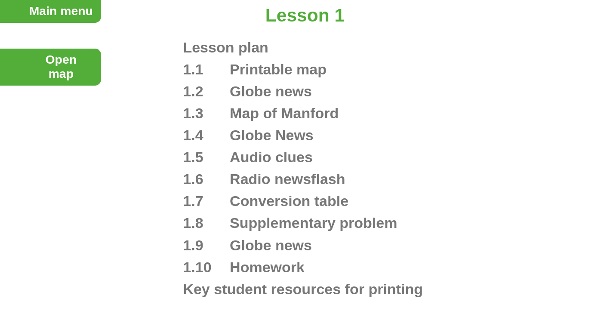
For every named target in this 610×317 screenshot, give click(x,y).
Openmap (61, 66)
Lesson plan (225, 47)
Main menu (61, 11)
